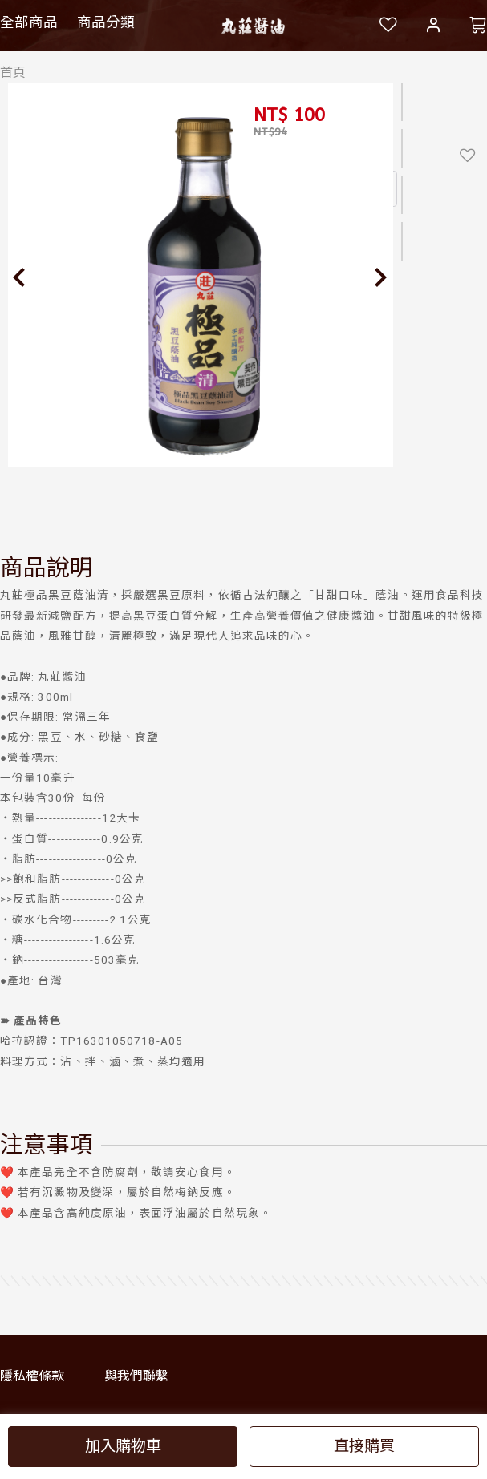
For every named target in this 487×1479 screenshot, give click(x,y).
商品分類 (106, 22)
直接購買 (364, 1446)
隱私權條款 (32, 1376)
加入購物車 (123, 1446)
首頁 (13, 72)
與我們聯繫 (136, 1376)
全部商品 (29, 22)
